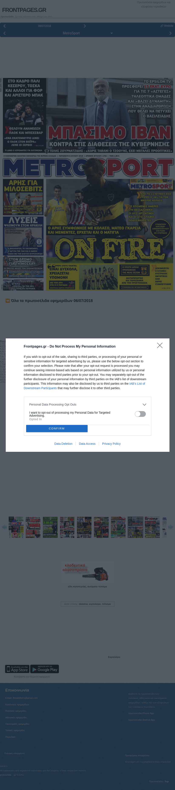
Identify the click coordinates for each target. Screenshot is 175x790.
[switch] (140, 414)
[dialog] (87, 395)
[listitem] (87, 404)
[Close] (161, 347)
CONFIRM (57, 428)
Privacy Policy (111, 443)
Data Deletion (63, 443)
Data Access (87, 443)
